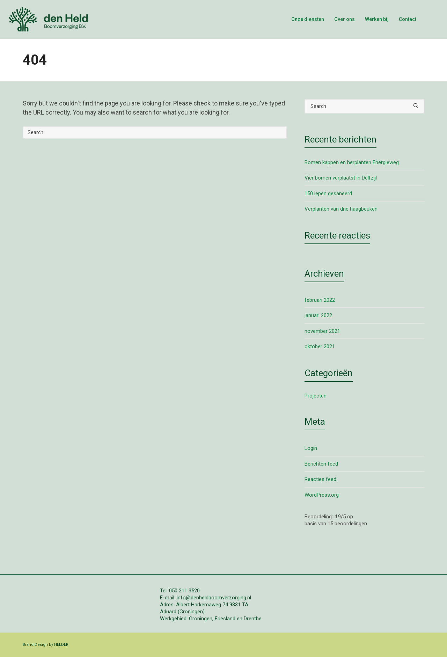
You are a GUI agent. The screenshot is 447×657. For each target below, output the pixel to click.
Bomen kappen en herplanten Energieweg (352, 162)
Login (311, 448)
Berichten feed (321, 464)
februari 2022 (320, 300)
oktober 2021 (320, 346)
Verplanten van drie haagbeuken (341, 209)
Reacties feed (320, 479)
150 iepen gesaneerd (328, 193)
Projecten (316, 396)
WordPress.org (322, 495)
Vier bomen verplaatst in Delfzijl (341, 178)
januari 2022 (318, 315)
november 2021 (322, 331)
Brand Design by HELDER (45, 644)
